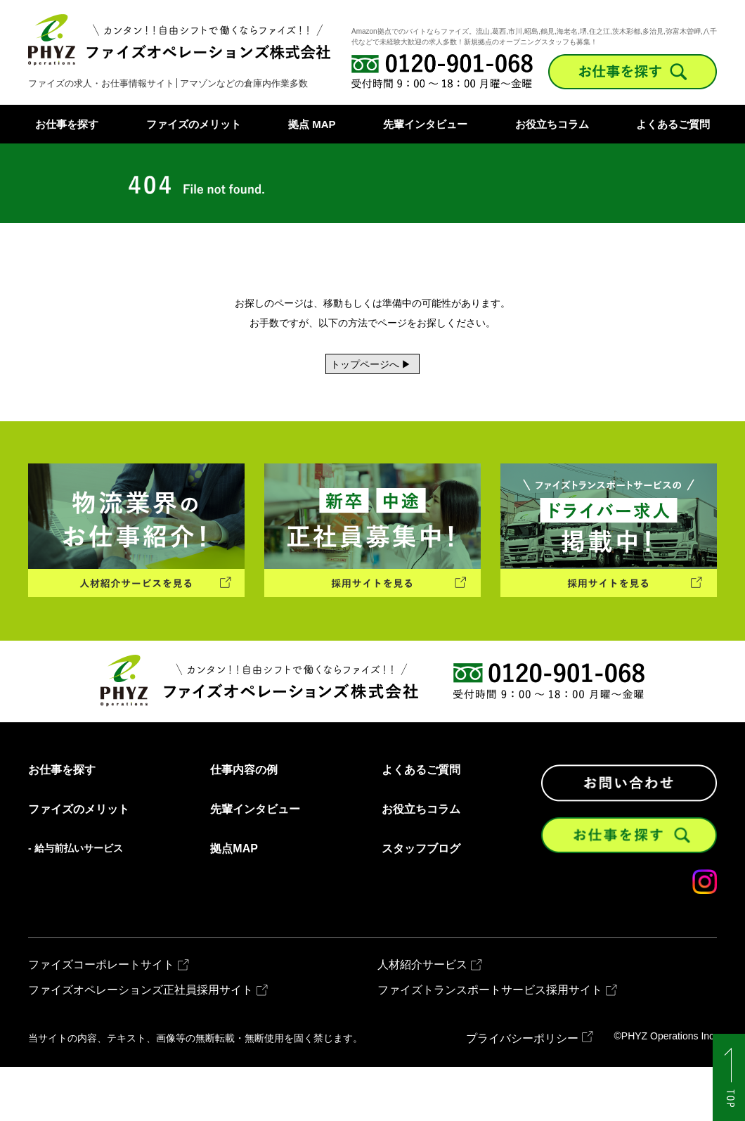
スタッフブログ (421, 902)
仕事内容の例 (244, 823)
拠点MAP (234, 902)
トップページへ (330, 372)
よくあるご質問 (673, 124)
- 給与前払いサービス (75, 902)
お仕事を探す (66, 124)
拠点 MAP (312, 124)
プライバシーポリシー (522, 1092)
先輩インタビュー (425, 124)
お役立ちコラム (552, 124)
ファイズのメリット (193, 124)
